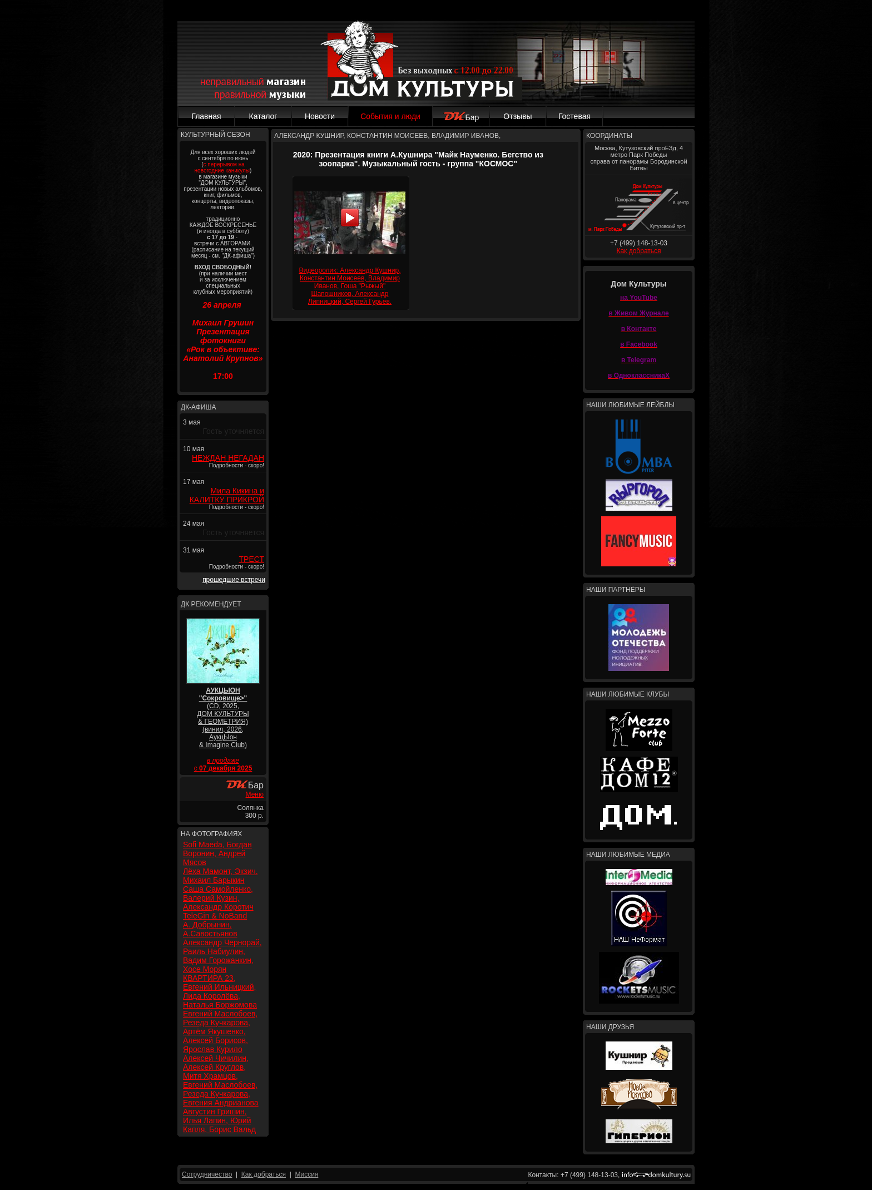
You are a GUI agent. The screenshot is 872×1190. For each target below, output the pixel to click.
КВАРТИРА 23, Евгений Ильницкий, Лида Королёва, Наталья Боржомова (220, 991)
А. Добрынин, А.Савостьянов (210, 929)
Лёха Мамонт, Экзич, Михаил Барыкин (220, 876)
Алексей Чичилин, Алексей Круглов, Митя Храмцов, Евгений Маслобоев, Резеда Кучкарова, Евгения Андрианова (221, 1080)
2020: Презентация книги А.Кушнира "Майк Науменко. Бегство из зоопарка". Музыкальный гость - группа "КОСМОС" (418, 159)
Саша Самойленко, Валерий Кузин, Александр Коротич (218, 898)
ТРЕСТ (251, 559)
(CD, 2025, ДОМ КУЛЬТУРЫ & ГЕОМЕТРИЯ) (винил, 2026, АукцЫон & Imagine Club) (223, 718)
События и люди (390, 116)
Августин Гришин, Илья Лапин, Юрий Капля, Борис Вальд (219, 1120)
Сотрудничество (207, 1174)
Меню (255, 794)
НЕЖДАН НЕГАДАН (228, 457)
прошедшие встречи (233, 580)
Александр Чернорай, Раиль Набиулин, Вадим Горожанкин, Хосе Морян (222, 956)
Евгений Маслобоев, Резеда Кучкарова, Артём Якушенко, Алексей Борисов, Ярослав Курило (220, 1031)
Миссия (306, 1174)
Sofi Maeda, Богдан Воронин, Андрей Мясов (217, 853)
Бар (461, 117)
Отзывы (517, 116)
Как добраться (638, 251)
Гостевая (574, 116)
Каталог (263, 116)
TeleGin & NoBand (215, 915)
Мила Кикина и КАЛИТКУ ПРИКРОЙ (227, 495)
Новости (320, 116)
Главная (206, 116)
